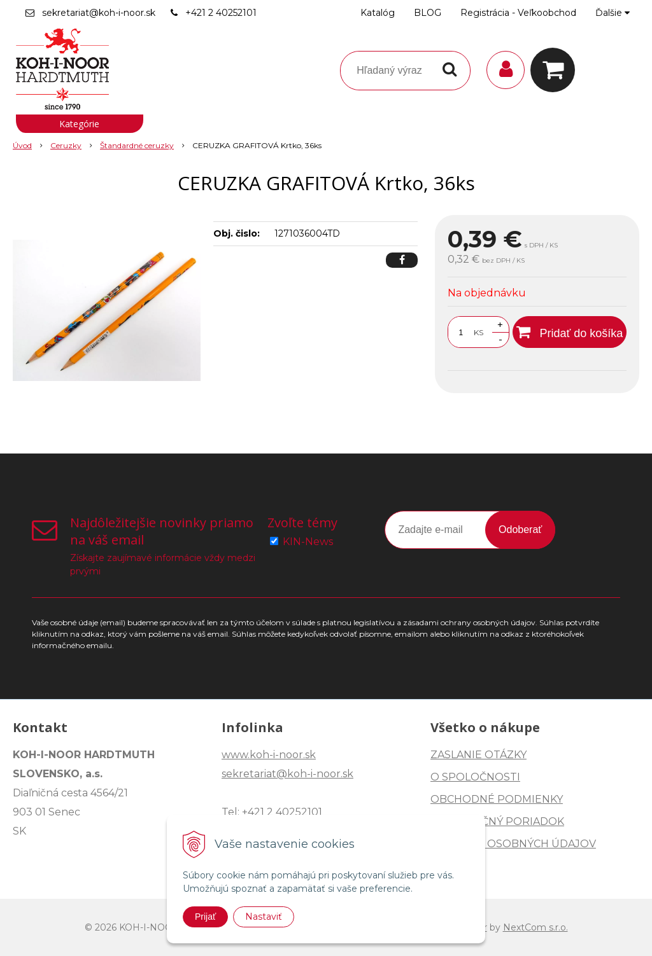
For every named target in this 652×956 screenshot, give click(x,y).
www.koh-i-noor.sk (269, 755)
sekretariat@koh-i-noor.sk (98, 12)
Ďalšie (612, 12)
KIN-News (308, 542)
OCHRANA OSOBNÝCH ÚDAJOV (513, 844)
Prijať (205, 916)
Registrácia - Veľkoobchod (518, 12)
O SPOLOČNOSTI (475, 777)
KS (478, 332)
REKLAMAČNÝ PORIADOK (497, 821)
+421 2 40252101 (221, 12)
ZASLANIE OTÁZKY (478, 755)
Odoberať (520, 529)
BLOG (427, 12)
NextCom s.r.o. (535, 927)
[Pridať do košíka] (570, 332)
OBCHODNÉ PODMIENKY (496, 799)
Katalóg (377, 12)
